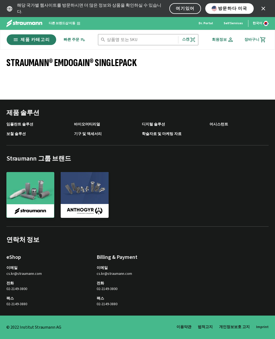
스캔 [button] (188, 39)
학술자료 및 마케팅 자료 (162, 134)
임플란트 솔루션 (19, 124)
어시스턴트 (219, 124)
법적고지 (205, 327)
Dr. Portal (206, 23)
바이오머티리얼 (87, 124)
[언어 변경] (261, 23)
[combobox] (141, 40)
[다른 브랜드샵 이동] (64, 23)
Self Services (233, 23)
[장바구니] (255, 39)
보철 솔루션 (16, 134)
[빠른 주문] (75, 40)
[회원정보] (223, 39)
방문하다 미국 (229, 8)
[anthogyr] (85, 194)
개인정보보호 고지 (234, 327)
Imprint (262, 327)
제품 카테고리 (31, 40)
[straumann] (30, 195)
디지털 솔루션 (153, 124)
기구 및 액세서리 (88, 134)
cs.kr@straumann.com (24, 273)
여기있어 (185, 8)
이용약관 (184, 327)
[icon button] (263, 8)
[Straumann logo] (24, 23)
